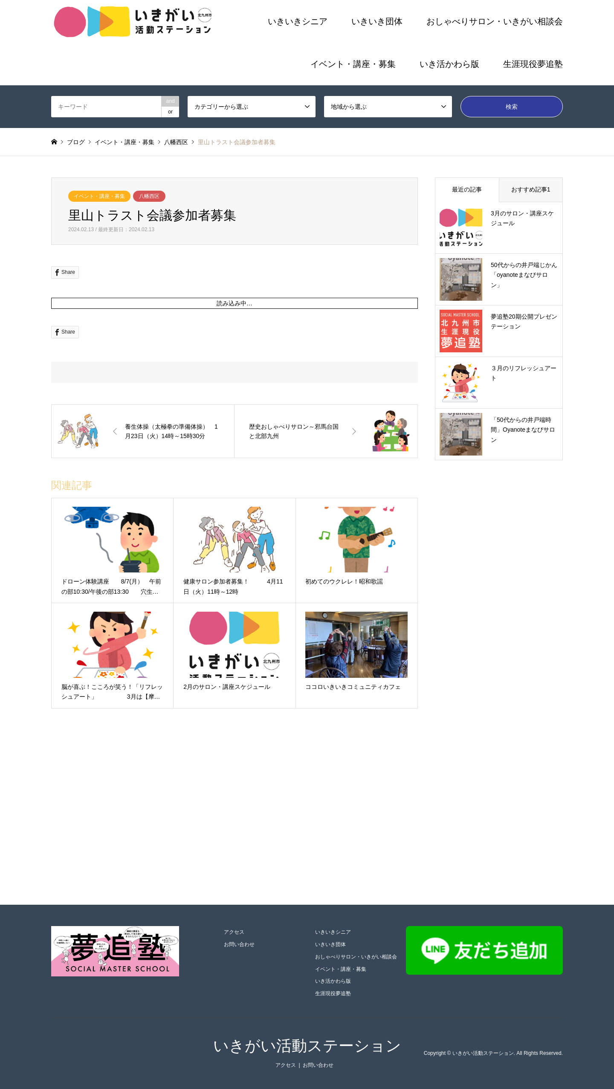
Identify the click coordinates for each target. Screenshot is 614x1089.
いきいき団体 (377, 21)
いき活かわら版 (449, 64)
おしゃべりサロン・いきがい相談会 (494, 21)
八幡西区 (149, 196)
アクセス (234, 932)
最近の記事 (467, 189)
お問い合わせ (239, 944)
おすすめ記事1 (530, 189)
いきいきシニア (297, 21)
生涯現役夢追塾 (533, 64)
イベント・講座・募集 (353, 64)
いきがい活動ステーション (307, 1045)
